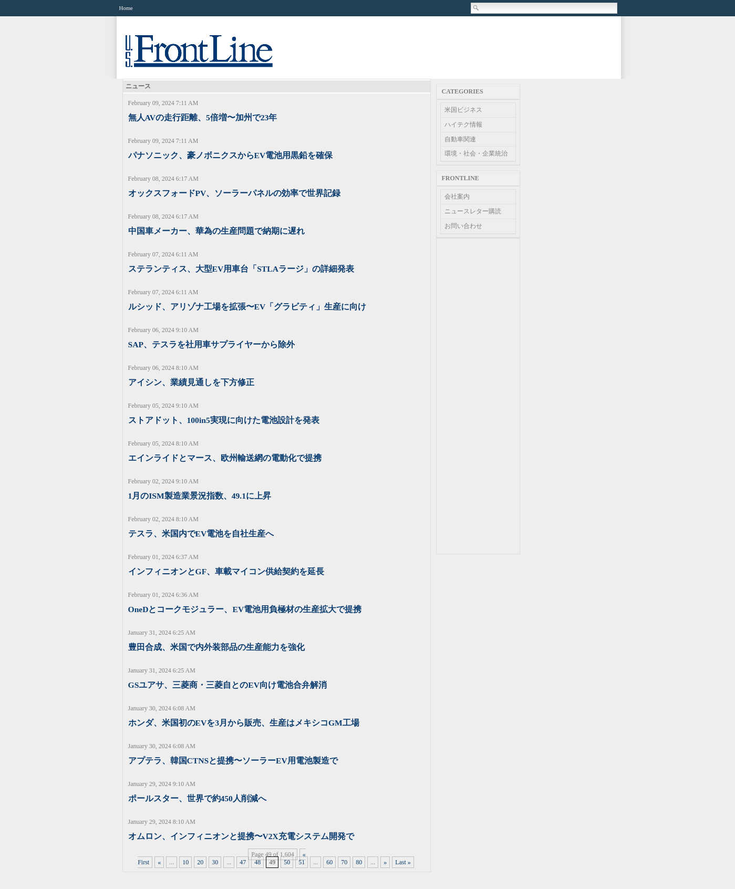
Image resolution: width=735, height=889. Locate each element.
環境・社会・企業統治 (476, 153)
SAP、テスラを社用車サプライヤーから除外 (211, 344)
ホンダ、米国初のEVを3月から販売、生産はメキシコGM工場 (243, 722)
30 (215, 862)
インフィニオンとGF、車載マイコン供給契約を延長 (226, 571)
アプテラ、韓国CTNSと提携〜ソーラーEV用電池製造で (233, 760)
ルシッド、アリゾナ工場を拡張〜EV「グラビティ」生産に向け (247, 306)
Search (476, 8)
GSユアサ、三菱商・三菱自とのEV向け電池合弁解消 (227, 684)
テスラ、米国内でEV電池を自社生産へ (201, 533)
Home (126, 8)
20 (200, 862)
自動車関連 (460, 139)
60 (329, 862)
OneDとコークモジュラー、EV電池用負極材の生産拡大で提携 (245, 609)
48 (257, 862)
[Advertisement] (478, 396)
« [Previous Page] (159, 862)
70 (344, 862)
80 (359, 862)
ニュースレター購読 (472, 211)
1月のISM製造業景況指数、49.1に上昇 (200, 495)
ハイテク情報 (463, 124)
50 (287, 862)
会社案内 (457, 196)
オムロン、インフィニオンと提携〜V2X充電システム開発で (241, 836)
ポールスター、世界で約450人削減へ (197, 798)
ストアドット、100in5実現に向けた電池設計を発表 (223, 420)
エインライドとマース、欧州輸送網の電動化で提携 (225, 457)
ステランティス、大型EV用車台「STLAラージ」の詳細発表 (241, 268)
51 (301, 862)
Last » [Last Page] (403, 862)
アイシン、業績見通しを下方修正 (191, 382)
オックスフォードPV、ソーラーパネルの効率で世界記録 (234, 193)
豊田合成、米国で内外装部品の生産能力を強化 (216, 647)
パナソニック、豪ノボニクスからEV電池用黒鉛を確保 (230, 155)
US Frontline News (210, 57)
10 (185, 862)
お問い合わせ (463, 226)
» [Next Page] (385, 862)
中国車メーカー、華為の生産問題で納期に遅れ (216, 230)
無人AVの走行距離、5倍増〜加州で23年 (202, 117)
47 (243, 862)
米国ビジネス (463, 109)
